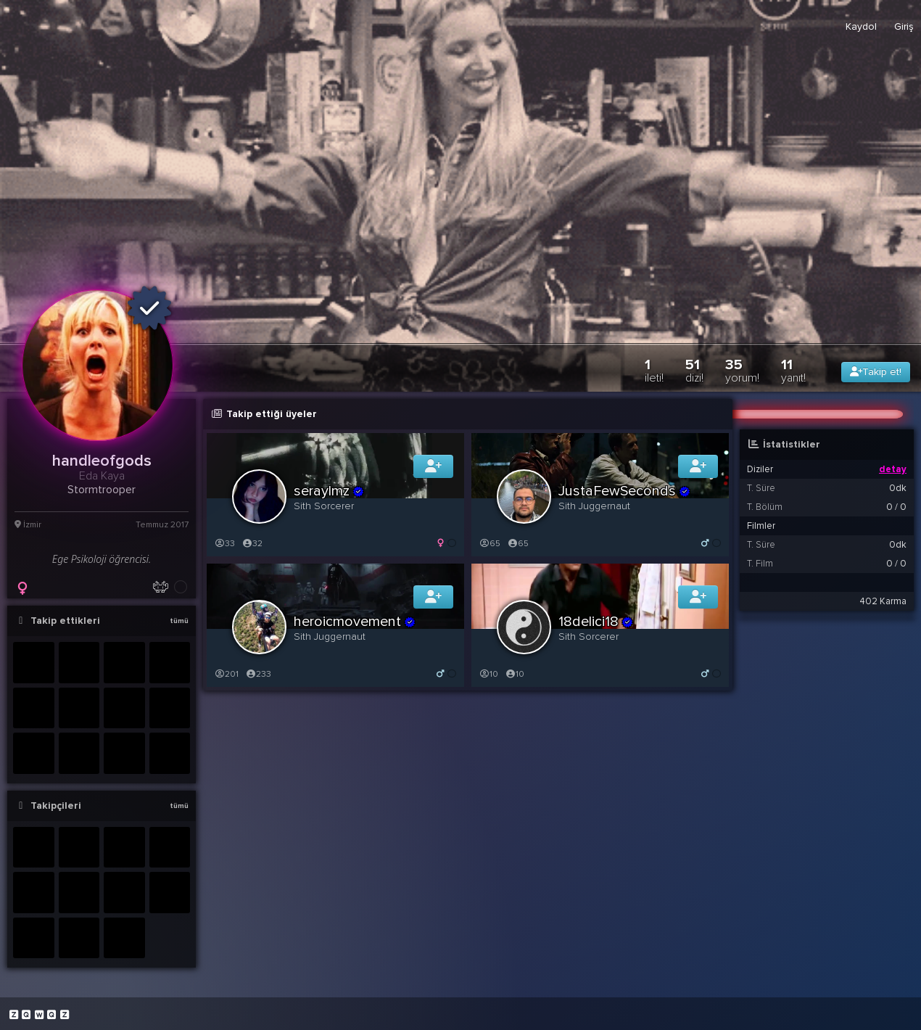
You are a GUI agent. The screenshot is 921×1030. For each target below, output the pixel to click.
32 (252, 543)
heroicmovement (355, 621)
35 (742, 370)
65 (489, 543)
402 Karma (882, 601)
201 (226, 674)
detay (892, 469)
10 (488, 674)
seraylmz (329, 491)
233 (258, 674)
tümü (179, 621)
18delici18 (596, 621)
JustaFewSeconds (624, 491)
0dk (897, 488)
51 (694, 370)
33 (224, 543)
